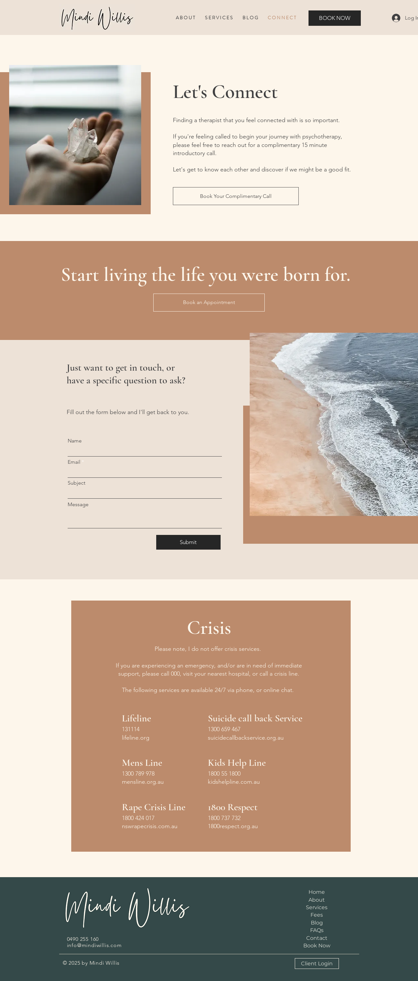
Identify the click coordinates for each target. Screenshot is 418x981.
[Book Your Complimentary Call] (236, 196)
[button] (185, 18)
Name (75, 440)
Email (74, 462)
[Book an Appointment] (209, 303)
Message (78, 504)
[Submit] (188, 542)
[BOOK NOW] (335, 18)
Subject (76, 483)
